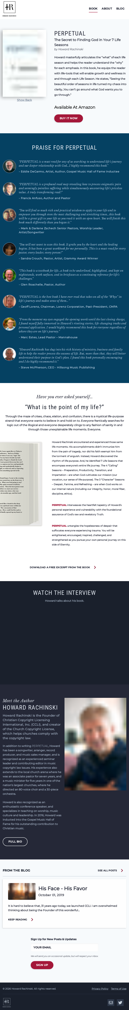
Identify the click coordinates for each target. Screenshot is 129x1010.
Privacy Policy (100, 988)
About (106, 8)
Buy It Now (69, 118)
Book (91, 8)
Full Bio (15, 841)
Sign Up (42, 965)
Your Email (42, 947)
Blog (121, 8)
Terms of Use (118, 988)
